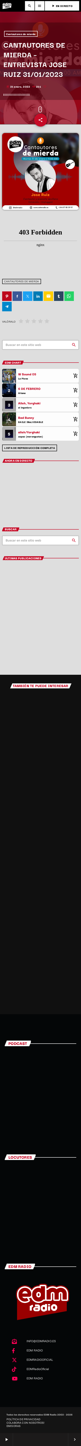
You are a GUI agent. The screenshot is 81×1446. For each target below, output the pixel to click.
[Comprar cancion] (74, 376)
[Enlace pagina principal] (7, 6)
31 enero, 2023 (18, 86)
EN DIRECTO (62, 6)
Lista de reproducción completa (29, 448)
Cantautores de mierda (21, 34)
